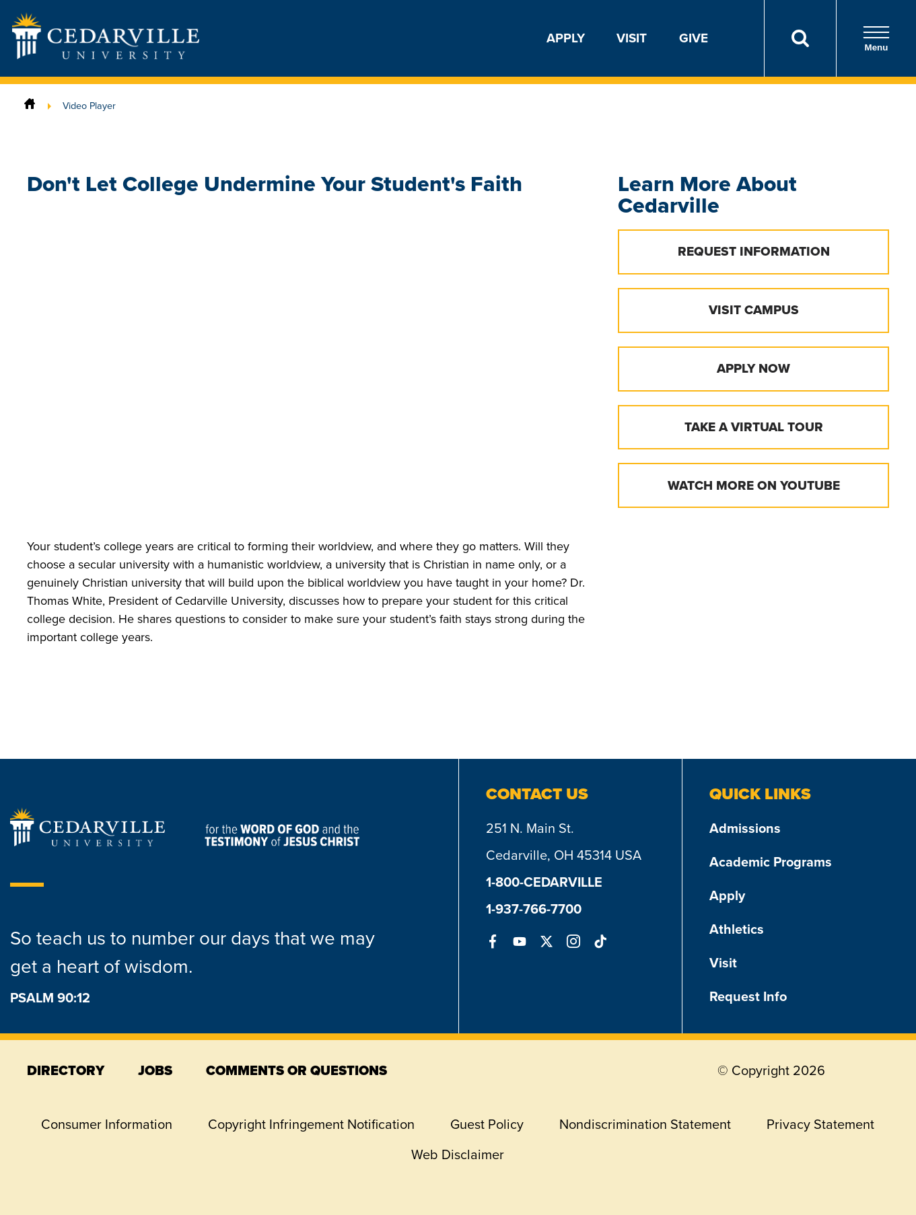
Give (693, 38)
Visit (631, 38)
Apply (566, 38)
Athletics (736, 929)
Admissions (745, 828)
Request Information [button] (754, 251)
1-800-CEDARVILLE (544, 882)
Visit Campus (754, 310)
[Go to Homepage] (105, 55)
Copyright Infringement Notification (311, 1124)
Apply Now (753, 368)
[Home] (29, 105)
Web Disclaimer (457, 1154)
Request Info (748, 996)
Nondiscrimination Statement (645, 1124)
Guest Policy (487, 1124)
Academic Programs (770, 862)
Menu (876, 38)
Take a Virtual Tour (753, 427)
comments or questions (296, 1070)
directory (65, 1070)
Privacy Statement (820, 1124)
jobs (155, 1070)
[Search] (800, 38)
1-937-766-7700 (534, 909)
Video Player (89, 105)
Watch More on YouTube (754, 485)
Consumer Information (106, 1124)
